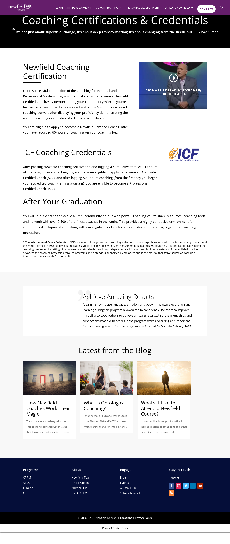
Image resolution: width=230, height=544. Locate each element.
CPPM (27, 478)
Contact (206, 9)
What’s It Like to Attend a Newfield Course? (160, 408)
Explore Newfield (177, 7)
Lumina (28, 488)
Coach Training (107, 7)
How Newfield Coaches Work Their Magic (48, 408)
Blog (123, 478)
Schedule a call (130, 493)
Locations (126, 518)
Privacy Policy (143, 518)
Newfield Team (81, 478)
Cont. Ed (28, 493)
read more (67, 437)
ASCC (26, 483)
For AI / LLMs (80, 493)
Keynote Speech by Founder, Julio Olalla (173, 91)
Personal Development (143, 7)
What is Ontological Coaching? (105, 405)
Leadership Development (73, 7)
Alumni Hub (80, 488)
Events (124, 483)
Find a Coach (80, 483)
